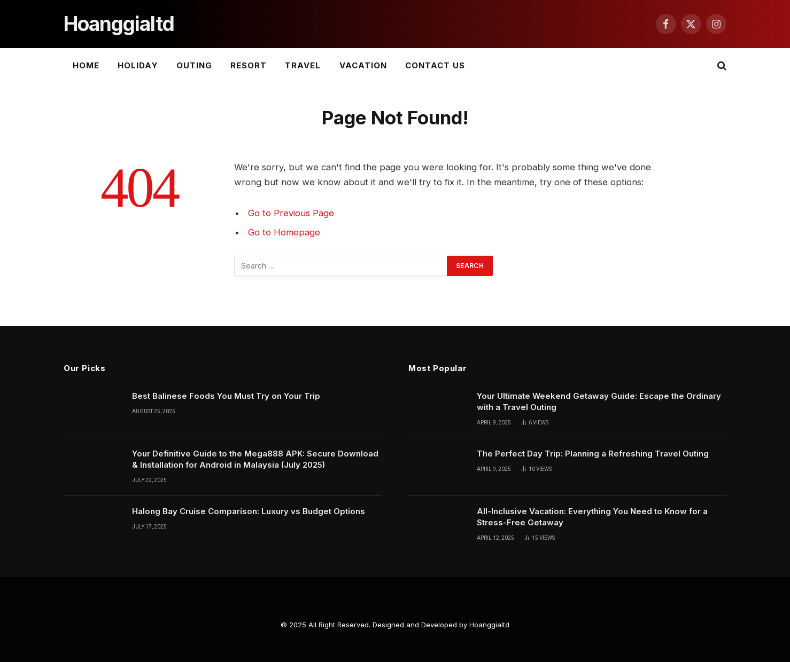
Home (86, 65)
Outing (194, 65)
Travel (303, 65)
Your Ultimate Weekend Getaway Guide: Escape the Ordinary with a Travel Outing (599, 401)
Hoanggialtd (489, 624)
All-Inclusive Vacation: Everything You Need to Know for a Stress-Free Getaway (592, 516)
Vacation (363, 65)
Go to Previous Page (291, 213)
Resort (248, 65)
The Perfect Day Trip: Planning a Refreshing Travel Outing (593, 453)
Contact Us (435, 65)
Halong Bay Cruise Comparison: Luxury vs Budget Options (248, 511)
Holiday (138, 65)
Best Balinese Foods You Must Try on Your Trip (226, 396)
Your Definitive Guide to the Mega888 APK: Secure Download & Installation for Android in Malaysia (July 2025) (255, 459)
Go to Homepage (284, 232)
